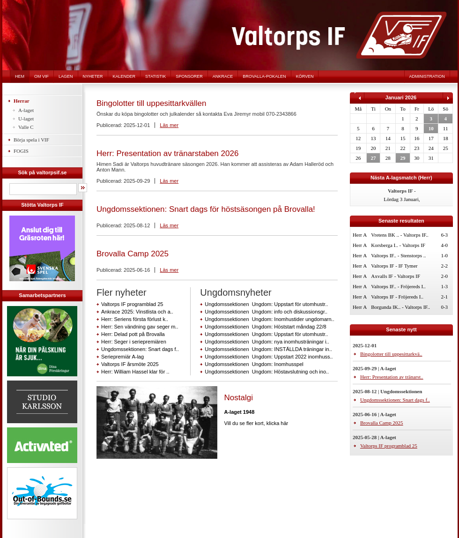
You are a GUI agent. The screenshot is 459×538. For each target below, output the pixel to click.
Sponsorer (189, 76)
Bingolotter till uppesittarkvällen (151, 103)
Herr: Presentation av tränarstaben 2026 (167, 153)
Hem (19, 76)
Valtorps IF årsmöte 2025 (130, 364)
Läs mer (169, 125)
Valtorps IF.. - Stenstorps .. (398, 255)
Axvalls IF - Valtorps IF (395, 276)
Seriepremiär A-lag (122, 356)
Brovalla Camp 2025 (132, 253)
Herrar (22, 101)
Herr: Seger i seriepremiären (133, 341)
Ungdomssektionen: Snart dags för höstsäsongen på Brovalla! (205, 209)
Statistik (155, 76)
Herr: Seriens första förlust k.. (134, 319)
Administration (427, 76)
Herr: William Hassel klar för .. (135, 371)
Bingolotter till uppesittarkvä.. (391, 354)
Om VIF (41, 76)
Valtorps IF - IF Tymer (394, 266)
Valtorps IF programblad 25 (132, 304)
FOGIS (21, 151)
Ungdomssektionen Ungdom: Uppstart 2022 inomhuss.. (269, 356)
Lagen (66, 76)
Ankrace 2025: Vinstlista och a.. (137, 311)
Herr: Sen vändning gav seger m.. (139, 326)
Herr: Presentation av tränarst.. (391, 377)
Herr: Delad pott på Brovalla (133, 334)
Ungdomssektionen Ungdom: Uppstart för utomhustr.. (266, 304)
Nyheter (93, 76)
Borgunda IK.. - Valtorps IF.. (400, 307)
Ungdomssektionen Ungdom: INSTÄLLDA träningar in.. (268, 349)
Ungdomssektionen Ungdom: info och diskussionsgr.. (266, 311)
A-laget (26, 110)
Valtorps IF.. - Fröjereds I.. (398, 286)
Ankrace (223, 76)
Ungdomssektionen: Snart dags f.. (140, 349)
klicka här (277, 423)
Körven (305, 76)
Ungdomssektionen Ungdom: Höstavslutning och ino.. (267, 371)
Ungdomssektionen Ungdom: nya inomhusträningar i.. (267, 341)
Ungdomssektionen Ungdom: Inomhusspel (254, 364)
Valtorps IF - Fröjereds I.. (397, 296)
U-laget (26, 118)
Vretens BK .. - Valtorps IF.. (400, 235)
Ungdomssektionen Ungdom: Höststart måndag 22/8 (265, 326)
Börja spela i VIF (31, 139)
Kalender (124, 76)
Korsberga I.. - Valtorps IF (398, 245)
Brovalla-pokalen (264, 76)
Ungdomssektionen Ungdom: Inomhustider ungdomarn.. (269, 319)
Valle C (26, 127)
